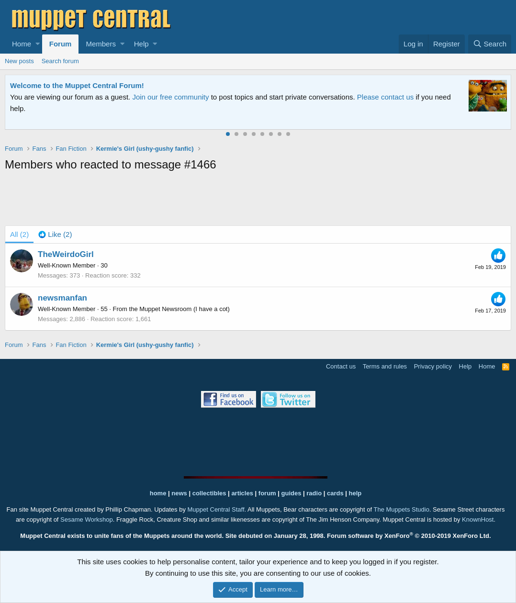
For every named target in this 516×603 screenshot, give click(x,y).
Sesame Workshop (86, 519)
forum (267, 493)
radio (314, 493)
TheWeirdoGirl (66, 254)
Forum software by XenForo (409, 535)
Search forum (60, 61)
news (179, 493)
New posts (19, 61)
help (355, 493)
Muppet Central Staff (216, 509)
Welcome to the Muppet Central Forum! (77, 85)
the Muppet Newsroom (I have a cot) (179, 309)
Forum (60, 44)
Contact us (341, 366)
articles (243, 493)
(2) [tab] (19, 234)
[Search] (489, 44)
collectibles (209, 493)
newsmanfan (62, 297)
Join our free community (170, 97)
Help (141, 44)
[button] (37, 44)
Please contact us (385, 97)
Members (101, 44)
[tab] (55, 234)
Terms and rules (385, 366)
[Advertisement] (258, 200)
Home (21, 44)
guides (291, 493)
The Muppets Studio (401, 509)
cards (335, 493)
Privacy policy (433, 366)
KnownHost (478, 519)
